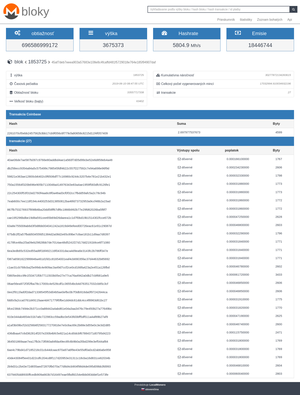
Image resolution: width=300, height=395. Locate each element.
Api (289, 19)
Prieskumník (226, 19)
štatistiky (246, 19)
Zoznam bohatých (269, 19)
